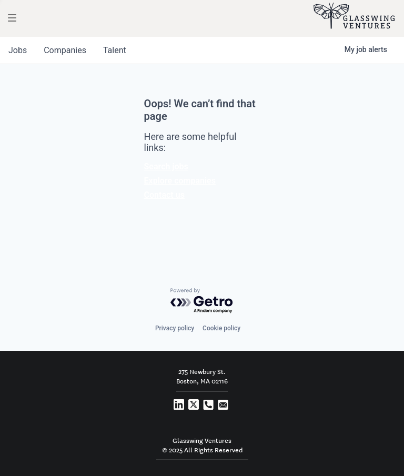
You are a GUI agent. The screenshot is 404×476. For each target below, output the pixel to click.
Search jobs (166, 166)
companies (65, 50)
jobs (17, 50)
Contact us (164, 195)
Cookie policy (221, 328)
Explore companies (180, 181)
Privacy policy (174, 328)
